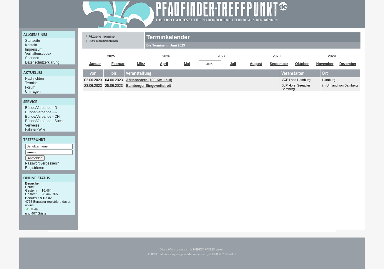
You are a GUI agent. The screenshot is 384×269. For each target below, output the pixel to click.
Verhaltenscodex (38, 54)
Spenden (32, 58)
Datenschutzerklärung (42, 62)
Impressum (33, 49)
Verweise (32, 125)
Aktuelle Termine (102, 36)
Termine (31, 83)
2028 (277, 56)
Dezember (348, 64)
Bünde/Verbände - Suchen (46, 121)
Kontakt (31, 45)
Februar (118, 64)
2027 (221, 56)
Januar (95, 64)
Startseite (32, 41)
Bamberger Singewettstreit (148, 86)
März (141, 64)
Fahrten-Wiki (35, 129)
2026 (166, 56)
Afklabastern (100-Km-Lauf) (149, 80)
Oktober (302, 64)
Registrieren (34, 168)
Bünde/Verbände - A (40, 112)
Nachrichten (34, 79)
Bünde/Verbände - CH (42, 116)
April (164, 64)
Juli (233, 64)
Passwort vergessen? (42, 163)
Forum (30, 87)
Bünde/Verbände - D (41, 108)
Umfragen (33, 91)
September (279, 64)
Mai (187, 64)
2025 (111, 56)
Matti (34, 209)
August (256, 64)
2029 (332, 56)
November (325, 64)
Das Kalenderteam (103, 41)
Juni (210, 64)
